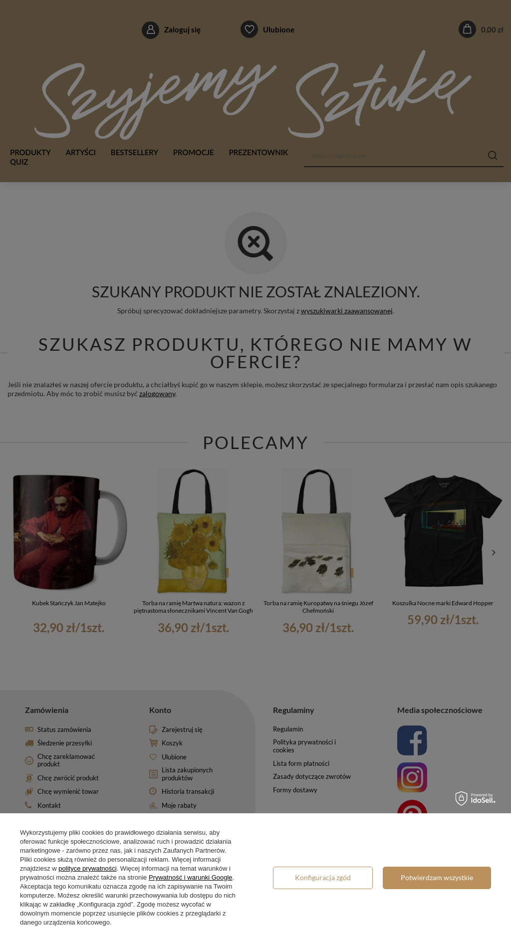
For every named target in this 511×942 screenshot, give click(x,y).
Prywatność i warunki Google (191, 877)
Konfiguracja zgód (323, 877)
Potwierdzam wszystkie (437, 877)
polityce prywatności (87, 868)
